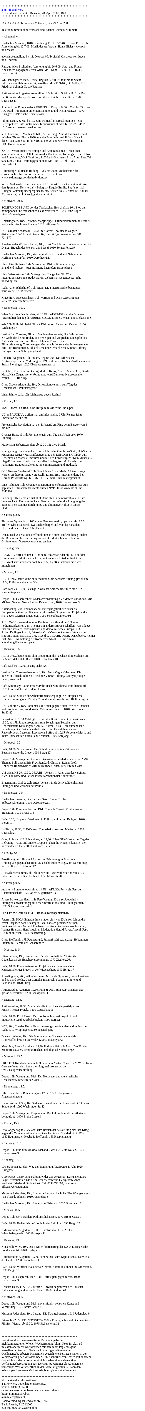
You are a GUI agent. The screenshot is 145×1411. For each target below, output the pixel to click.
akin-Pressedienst (11, 9)
